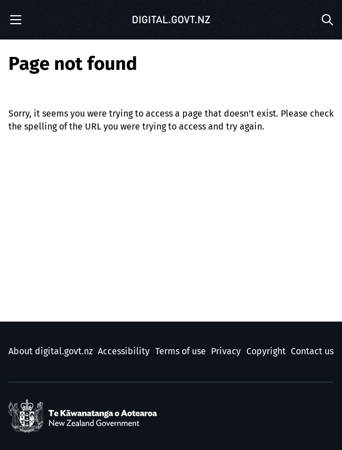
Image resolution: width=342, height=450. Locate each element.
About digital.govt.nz (50, 351)
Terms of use (180, 351)
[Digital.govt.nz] (171, 19)
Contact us (312, 351)
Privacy (226, 351)
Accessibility (124, 351)
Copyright (266, 351)
